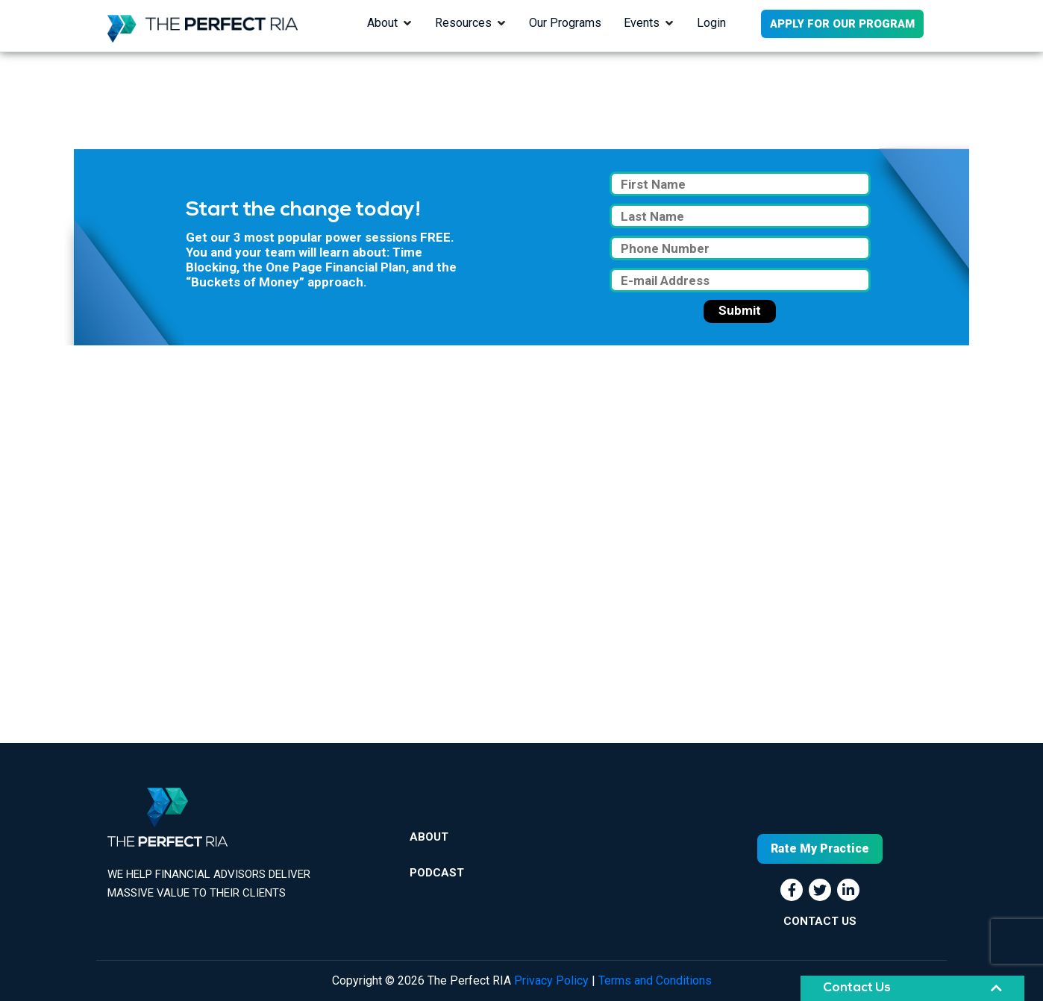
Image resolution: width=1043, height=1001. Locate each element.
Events (642, 23)
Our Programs (565, 23)
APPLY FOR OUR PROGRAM (842, 24)
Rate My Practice (820, 848)
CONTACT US (819, 921)
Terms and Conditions (655, 980)
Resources (463, 23)
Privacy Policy (551, 980)
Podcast (437, 872)
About (382, 23)
